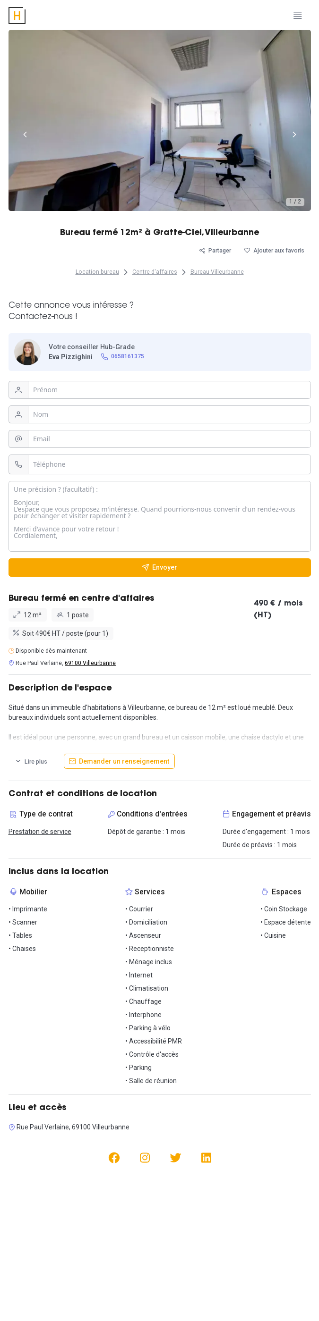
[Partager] (215, 251)
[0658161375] (122, 357)
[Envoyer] (160, 567)
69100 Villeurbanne (90, 663)
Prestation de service (40, 831)
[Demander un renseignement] (119, 761)
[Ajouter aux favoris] (274, 251)
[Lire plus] (31, 761)
